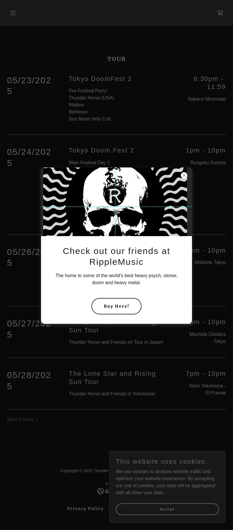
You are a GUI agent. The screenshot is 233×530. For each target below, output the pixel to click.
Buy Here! (116, 306)
